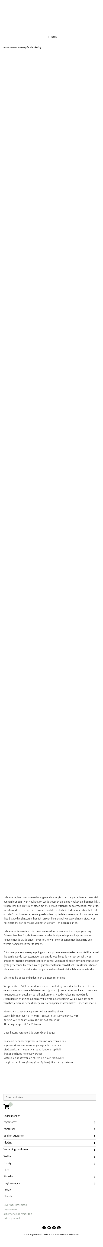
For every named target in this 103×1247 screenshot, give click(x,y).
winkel (14, 47)
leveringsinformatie (15, 1204)
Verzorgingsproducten (49, 1149)
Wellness (49, 1156)
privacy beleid (12, 1218)
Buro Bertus (55, 1234)
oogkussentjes (49, 1183)
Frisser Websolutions (71, 1234)
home (6, 47)
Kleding (49, 1143)
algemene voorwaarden (18, 1213)
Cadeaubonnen (12, 1115)
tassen (7, 1190)
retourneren (11, 1209)
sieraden (49, 1176)
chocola (8, 1196)
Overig (49, 1163)
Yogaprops (49, 1129)
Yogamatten (49, 1122)
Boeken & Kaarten (49, 1136)
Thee (6, 1170)
